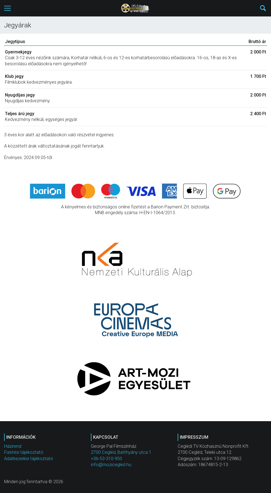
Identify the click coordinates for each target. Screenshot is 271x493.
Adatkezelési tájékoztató (28, 458)
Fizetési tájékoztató (23, 452)
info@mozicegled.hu (111, 464)
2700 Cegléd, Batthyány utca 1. (121, 452)
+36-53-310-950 (106, 458)
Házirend (12, 446)
